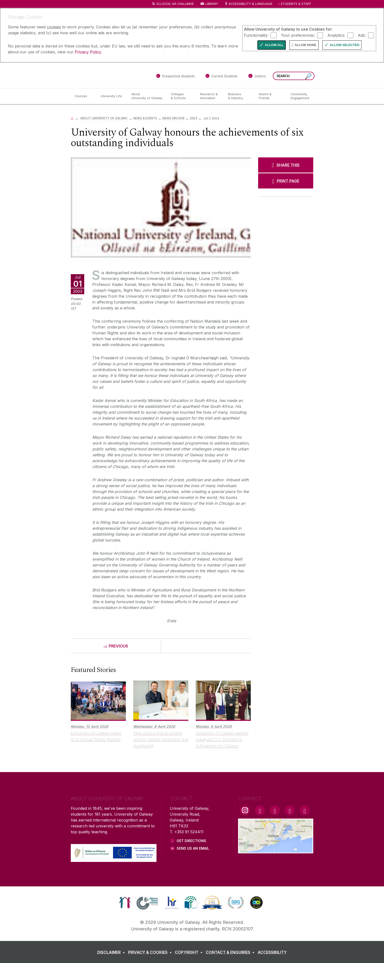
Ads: (362, 35)
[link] (125, 902)
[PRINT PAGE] (285, 180)
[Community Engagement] (300, 96)
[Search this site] (308, 76)
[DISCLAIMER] (112, 952)
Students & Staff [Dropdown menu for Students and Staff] (296, 4)
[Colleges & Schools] (181, 96)
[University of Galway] (106, 75)
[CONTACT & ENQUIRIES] (231, 952)
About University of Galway (104, 118)
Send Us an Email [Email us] (193, 848)
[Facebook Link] (260, 810)
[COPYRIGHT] (189, 952)
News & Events (145, 118)
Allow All (274, 45)
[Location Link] (275, 850)
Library (211, 4)
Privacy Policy (88, 51)
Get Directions (191, 841)
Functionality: (256, 35)
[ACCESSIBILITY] (272, 952)
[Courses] (84, 96)
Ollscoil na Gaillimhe (175, 4)
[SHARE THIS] (285, 165)
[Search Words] (293, 76)
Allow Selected (345, 45)
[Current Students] (221, 77)
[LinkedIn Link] (290, 810)
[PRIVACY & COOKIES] (151, 952)
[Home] (72, 118)
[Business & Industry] (239, 96)
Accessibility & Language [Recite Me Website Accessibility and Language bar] (248, 4)
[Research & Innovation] (210, 96)
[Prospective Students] (175, 77)
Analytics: (336, 35)
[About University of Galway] (147, 96)
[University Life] (112, 96)
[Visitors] (257, 77)
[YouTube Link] (275, 810)
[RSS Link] (305, 810)
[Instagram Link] (245, 810)
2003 (193, 118)
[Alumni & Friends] (271, 96)
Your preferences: (298, 35)
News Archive (173, 118)
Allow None (305, 45)
